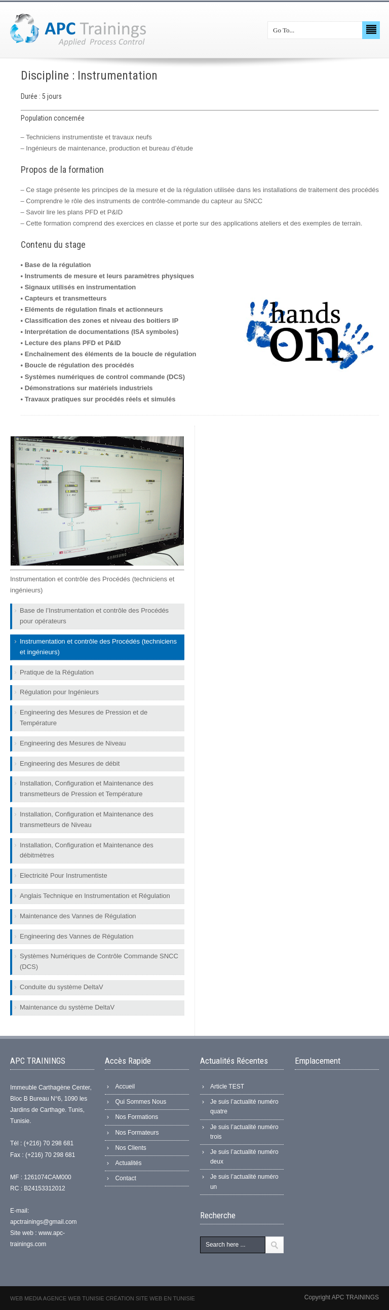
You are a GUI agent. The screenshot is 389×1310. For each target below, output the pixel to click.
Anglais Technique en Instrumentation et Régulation (95, 896)
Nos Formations (136, 1116)
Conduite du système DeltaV (61, 987)
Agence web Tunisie (74, 1298)
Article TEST (227, 1086)
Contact (125, 1178)
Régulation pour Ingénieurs (59, 692)
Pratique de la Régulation (57, 672)
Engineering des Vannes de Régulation (77, 936)
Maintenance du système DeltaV (67, 1007)
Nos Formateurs (137, 1132)
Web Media (26, 1298)
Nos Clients (130, 1147)
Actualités (128, 1163)
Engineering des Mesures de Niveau (73, 743)
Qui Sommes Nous (140, 1101)
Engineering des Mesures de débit (70, 763)
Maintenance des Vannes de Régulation (78, 916)
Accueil (125, 1086)
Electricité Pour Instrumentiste (63, 875)
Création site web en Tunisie (150, 1298)
